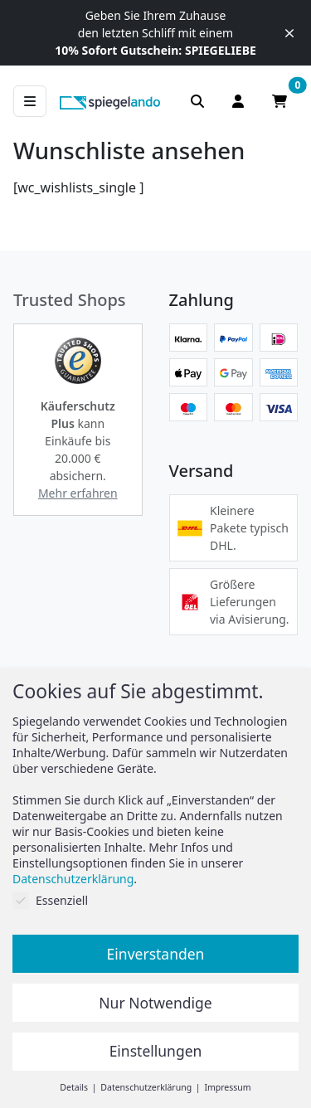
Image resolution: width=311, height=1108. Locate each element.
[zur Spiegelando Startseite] (110, 101)
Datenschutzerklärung (73, 879)
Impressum (227, 1087)
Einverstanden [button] (156, 954)
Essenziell (50, 900)
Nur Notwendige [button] (155, 1003)
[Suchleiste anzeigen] (197, 101)
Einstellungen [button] (155, 1051)
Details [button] (75, 1087)
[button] (78, 361)
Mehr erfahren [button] (78, 493)
